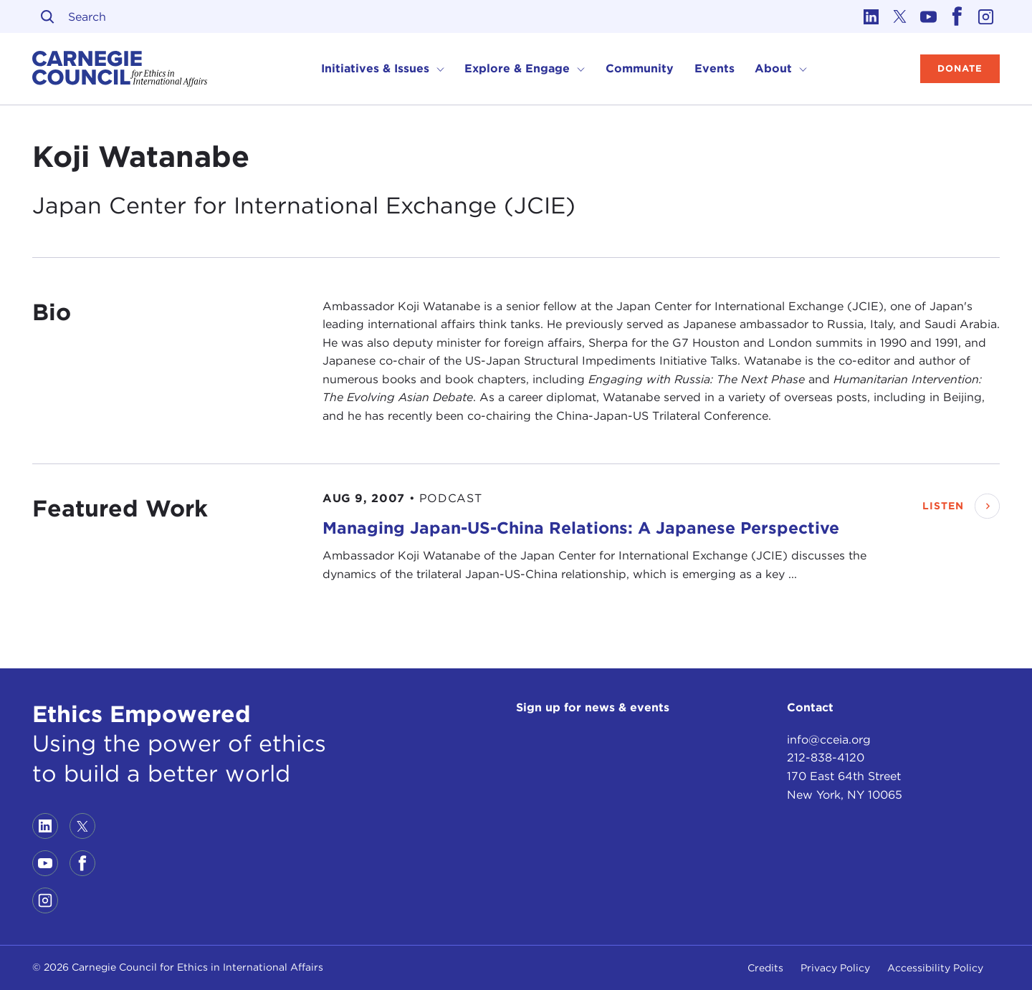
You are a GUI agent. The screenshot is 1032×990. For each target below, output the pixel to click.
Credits (765, 968)
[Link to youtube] (928, 16)
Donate (960, 68)
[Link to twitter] (899, 16)
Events (714, 68)
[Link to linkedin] (870, 16)
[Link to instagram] (985, 16)
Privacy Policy (835, 968)
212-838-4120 (825, 757)
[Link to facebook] (956, 16)
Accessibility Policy (935, 968)
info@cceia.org (829, 739)
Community (640, 68)
